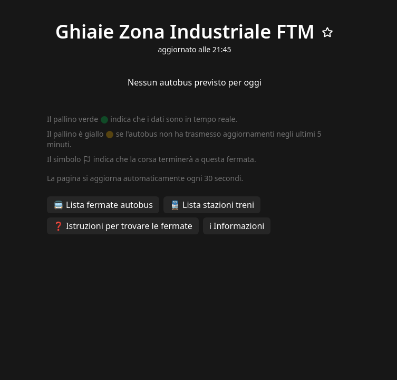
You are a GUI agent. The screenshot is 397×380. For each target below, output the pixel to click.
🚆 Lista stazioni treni (212, 205)
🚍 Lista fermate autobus (103, 205)
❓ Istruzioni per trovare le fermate (122, 226)
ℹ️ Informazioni (237, 226)
